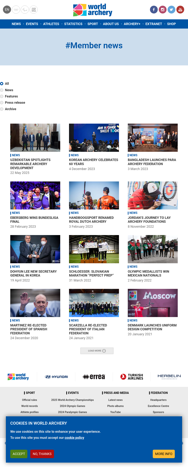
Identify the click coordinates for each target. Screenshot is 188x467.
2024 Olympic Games (72, 406)
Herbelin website (169, 376)
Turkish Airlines (131, 376)
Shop (171, 24)
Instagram (163, 10)
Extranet (153, 24)
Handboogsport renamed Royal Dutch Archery (91, 220)
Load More (94, 350)
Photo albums (115, 406)
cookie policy (74, 438)
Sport (92, 24)
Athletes (51, 24)
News (16, 24)
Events (32, 24)
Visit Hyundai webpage (56, 376)
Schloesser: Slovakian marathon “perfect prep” (91, 273)
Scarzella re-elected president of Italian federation (88, 329)
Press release (15, 102)
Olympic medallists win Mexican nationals (148, 273)
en (7, 9)
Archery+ (132, 24)
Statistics (73, 24)
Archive (10, 109)
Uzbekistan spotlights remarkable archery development (30, 164)
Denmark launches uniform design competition (152, 327)
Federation (159, 393)
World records (29, 406)
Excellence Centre (158, 406)
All (7, 83)
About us (111, 24)
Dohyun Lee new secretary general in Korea (33, 273)
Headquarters (158, 400)
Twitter (171, 10)
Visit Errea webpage (94, 376)
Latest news (115, 400)
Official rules (29, 400)
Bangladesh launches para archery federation (152, 162)
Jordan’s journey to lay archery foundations (149, 220)
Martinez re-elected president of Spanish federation (28, 329)
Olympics (16, 10)
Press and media (116, 393)
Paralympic (25, 10)
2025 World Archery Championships (72, 400)
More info (163, 454)
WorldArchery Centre (34, 10)
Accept (19, 454)
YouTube (180, 10)
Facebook (154, 10)
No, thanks (42, 454)
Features (11, 96)
